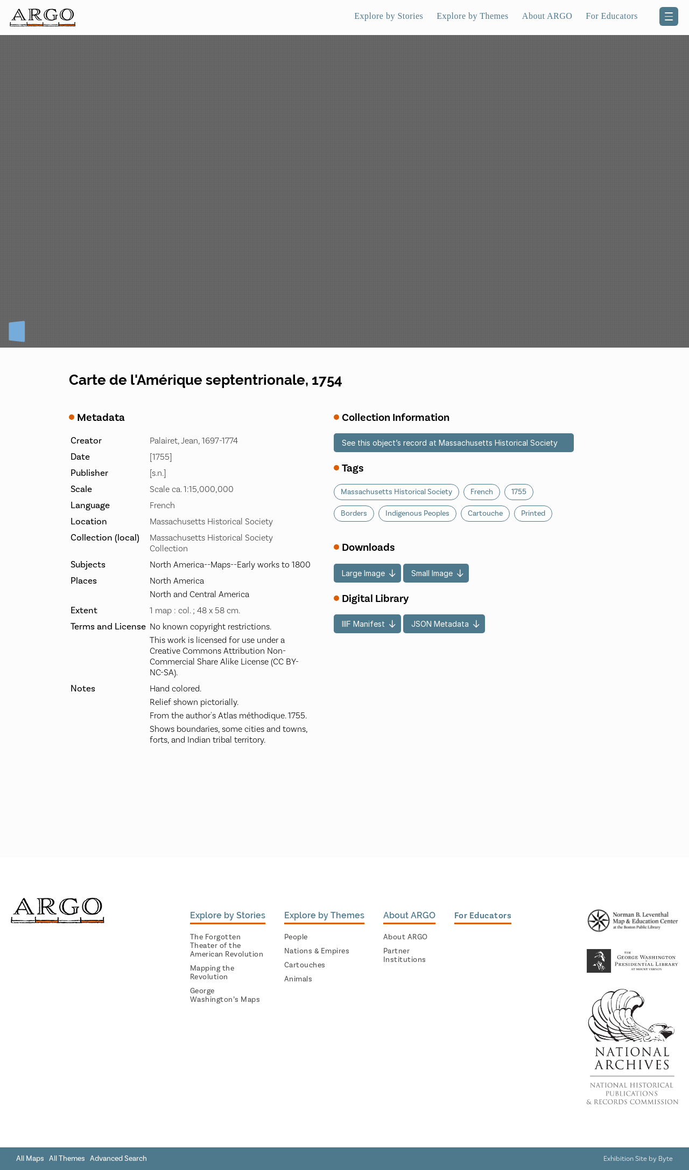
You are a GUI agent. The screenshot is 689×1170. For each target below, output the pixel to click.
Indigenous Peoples (417, 513)
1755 (518, 492)
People (296, 937)
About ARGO (547, 15)
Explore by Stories (388, 15)
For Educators (612, 15)
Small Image (432, 573)
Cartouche (485, 513)
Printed (533, 513)
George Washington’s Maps (225, 995)
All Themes (67, 1159)
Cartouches (305, 965)
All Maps (30, 1159)
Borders (354, 513)
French (481, 492)
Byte (665, 1158)
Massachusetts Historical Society (396, 492)
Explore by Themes (473, 15)
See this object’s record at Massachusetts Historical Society (450, 442)
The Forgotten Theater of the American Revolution (227, 945)
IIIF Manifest (363, 623)
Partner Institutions (404, 955)
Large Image (363, 573)
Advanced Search (118, 1159)
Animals (298, 979)
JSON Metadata (440, 623)
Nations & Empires (317, 951)
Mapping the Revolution (212, 973)
